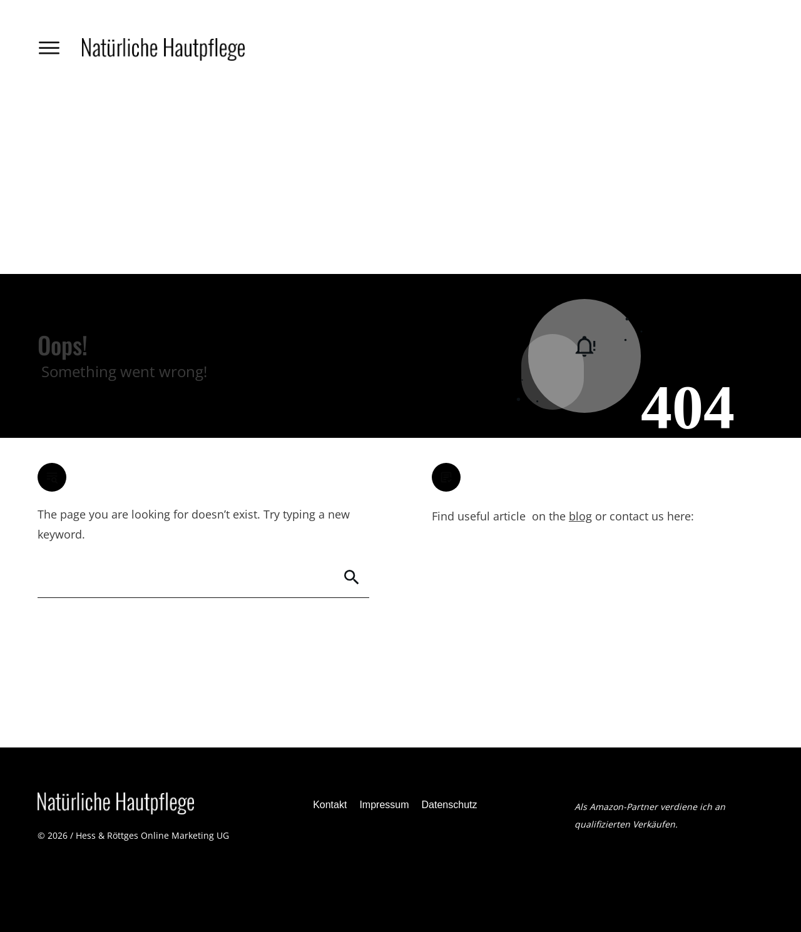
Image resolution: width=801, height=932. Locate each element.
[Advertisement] (400, 180)
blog (580, 516)
